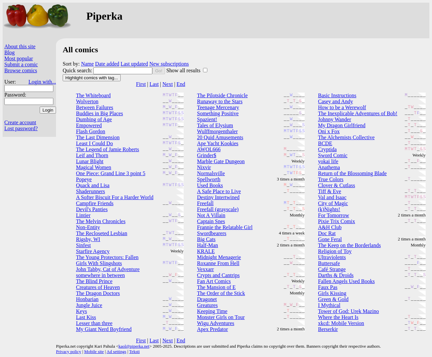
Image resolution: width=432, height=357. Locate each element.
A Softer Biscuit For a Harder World (114, 197)
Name (87, 64)
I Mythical (329, 305)
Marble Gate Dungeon (221, 161)
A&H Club (330, 227)
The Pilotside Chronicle (222, 95)
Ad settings (116, 351)
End (181, 84)
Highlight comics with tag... (91, 77)
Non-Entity (88, 227)
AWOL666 (209, 149)
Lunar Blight (89, 161)
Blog (9, 52)
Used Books (210, 185)
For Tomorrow (333, 215)
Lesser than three (94, 323)
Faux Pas (327, 287)
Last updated (134, 64)
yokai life (328, 161)
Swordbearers (211, 233)
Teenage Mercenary (218, 107)
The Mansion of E (216, 287)
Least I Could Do (94, 143)
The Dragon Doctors (98, 293)
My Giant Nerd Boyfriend (104, 329)
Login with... (42, 82)
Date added (107, 64)
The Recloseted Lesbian (101, 233)
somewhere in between (100, 275)
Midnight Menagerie (219, 257)
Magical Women (93, 167)
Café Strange (332, 269)
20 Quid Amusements (220, 137)
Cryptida (327, 149)
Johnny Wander (334, 119)
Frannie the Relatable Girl (225, 227)
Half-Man (207, 245)
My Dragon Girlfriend (341, 125)
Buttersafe (329, 263)
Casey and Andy (335, 101)
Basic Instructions (337, 95)
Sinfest (83, 245)
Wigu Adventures (215, 323)
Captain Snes (211, 221)
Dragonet (207, 299)
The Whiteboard (93, 95)
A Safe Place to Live (219, 191)
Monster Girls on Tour (221, 317)
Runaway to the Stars (219, 101)
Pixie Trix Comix (336, 221)
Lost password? (21, 128)
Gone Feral (330, 239)
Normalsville (211, 173)
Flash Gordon (90, 131)
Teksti (134, 351)
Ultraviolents (332, 257)
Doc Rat (327, 233)
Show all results (184, 70)
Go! (158, 70)
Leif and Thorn (92, 155)
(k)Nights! (329, 209)
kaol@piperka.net (133, 346)
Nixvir (204, 167)
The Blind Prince (94, 281)
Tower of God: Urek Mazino (348, 311)
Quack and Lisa (92, 185)
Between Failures (94, 107)
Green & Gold (333, 299)
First (141, 84)
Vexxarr (205, 269)
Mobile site (94, 351)
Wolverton (87, 101)
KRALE (206, 251)
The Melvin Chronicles (100, 221)
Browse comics (20, 70)
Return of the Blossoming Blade (352, 173)
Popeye (84, 179)
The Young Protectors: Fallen (107, 257)
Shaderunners (90, 191)
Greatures (207, 305)
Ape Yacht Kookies (217, 143)
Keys (81, 311)
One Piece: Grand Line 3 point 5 (110, 173)
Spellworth (208, 179)
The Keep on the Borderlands (349, 245)
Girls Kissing (332, 293)
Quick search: (78, 70)
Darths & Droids (336, 275)
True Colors (330, 179)
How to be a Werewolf (342, 107)
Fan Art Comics (214, 281)
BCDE (325, 143)
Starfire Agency (93, 251)
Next (167, 84)
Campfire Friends (94, 203)
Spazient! (207, 119)
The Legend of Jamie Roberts (107, 149)
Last (154, 84)
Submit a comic (21, 64)
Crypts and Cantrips (218, 275)
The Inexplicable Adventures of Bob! (357, 113)
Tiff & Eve (329, 191)
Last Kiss (86, 317)
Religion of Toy (335, 251)
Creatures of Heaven (98, 287)
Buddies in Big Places (99, 113)
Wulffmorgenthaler (217, 131)
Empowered (89, 125)
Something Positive (218, 113)
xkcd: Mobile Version (341, 323)
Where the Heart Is (338, 317)
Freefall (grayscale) (218, 209)
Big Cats (206, 239)
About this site (19, 46)
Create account (20, 122)
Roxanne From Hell (218, 263)
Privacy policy (68, 351)
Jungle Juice (89, 305)
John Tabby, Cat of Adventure (108, 269)
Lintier (83, 215)
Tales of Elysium (215, 125)
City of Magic (333, 203)
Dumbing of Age (94, 119)
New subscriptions (169, 64)
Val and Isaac (332, 197)
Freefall (205, 203)
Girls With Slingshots (99, 263)
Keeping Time (212, 311)
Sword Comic (332, 155)
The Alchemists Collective (346, 137)
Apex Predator (212, 329)
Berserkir (328, 329)
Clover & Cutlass (336, 185)
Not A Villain (211, 215)
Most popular (18, 58)
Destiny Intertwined (218, 197)
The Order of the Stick (221, 293)
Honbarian (87, 299)
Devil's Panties (92, 209)
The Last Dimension (98, 137)
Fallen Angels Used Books (346, 281)
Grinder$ (206, 155)
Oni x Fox (329, 131)
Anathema (329, 167)
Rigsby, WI (88, 239)
